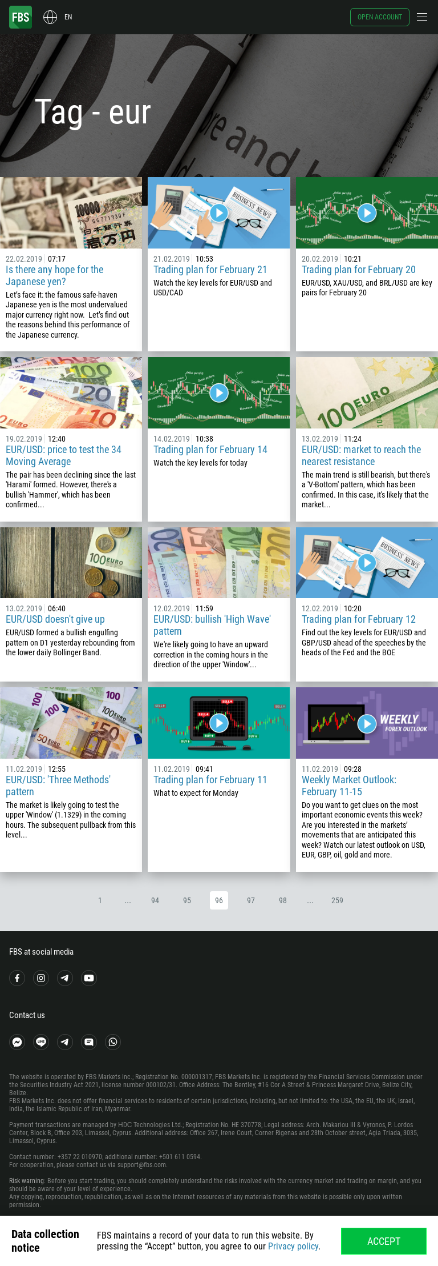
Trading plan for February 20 (359, 269)
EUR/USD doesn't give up (55, 619)
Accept (383, 1241)
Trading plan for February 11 (210, 780)
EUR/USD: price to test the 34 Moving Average (63, 455)
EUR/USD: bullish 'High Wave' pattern (212, 625)
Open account (380, 17)
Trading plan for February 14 (210, 449)
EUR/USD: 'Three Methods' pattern (58, 786)
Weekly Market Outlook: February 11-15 (349, 786)
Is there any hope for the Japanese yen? (54, 275)
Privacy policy (293, 1246)
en (68, 17)
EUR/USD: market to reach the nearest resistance (361, 455)
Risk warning (26, 1181)
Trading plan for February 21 (210, 269)
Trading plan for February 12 (359, 619)
